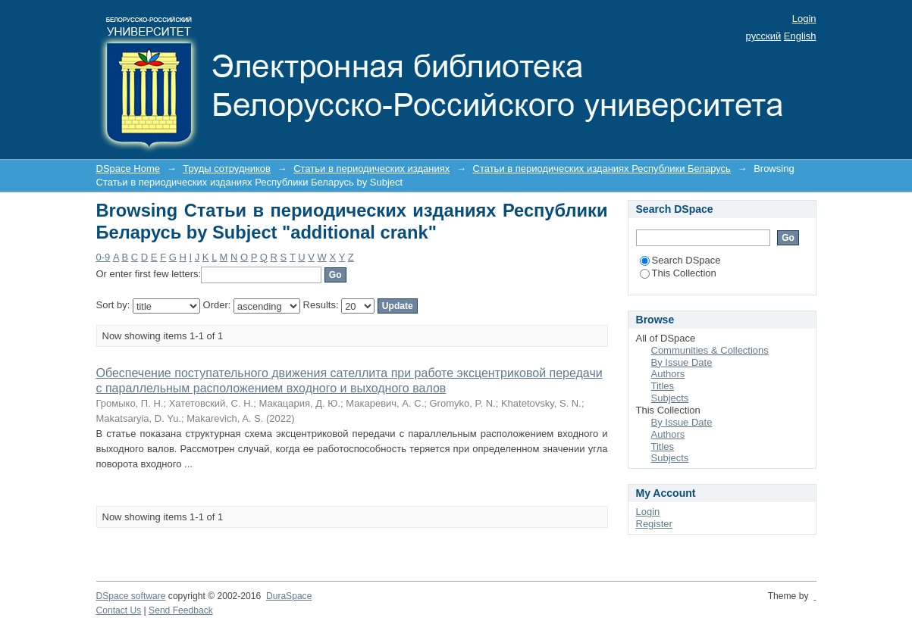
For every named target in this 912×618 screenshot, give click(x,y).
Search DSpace (680, 260)
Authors (668, 373)
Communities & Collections (710, 350)
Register (654, 523)
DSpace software (131, 596)
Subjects (670, 398)
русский (764, 36)
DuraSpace (289, 596)
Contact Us (119, 610)
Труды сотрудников (227, 168)
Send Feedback (181, 610)
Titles (663, 386)
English (800, 36)
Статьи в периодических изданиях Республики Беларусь (602, 168)
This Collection (678, 273)
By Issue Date (682, 362)
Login (804, 18)
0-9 (103, 257)
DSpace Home (128, 168)
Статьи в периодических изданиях (371, 168)
